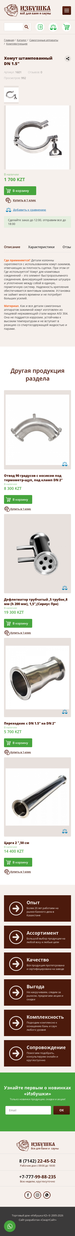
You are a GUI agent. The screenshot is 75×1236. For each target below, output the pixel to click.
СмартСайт (48, 1220)
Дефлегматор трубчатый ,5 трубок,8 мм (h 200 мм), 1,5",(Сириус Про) (35, 601)
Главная (9, 40)
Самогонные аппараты (43, 40)
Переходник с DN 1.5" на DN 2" (30, 723)
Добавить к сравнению (29, 210)
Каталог (22, 40)
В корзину (21, 190)
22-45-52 (37, 1161)
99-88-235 (37, 1177)
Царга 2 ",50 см (16, 843)
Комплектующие (16, 43)
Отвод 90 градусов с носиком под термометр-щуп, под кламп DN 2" (33, 477)
